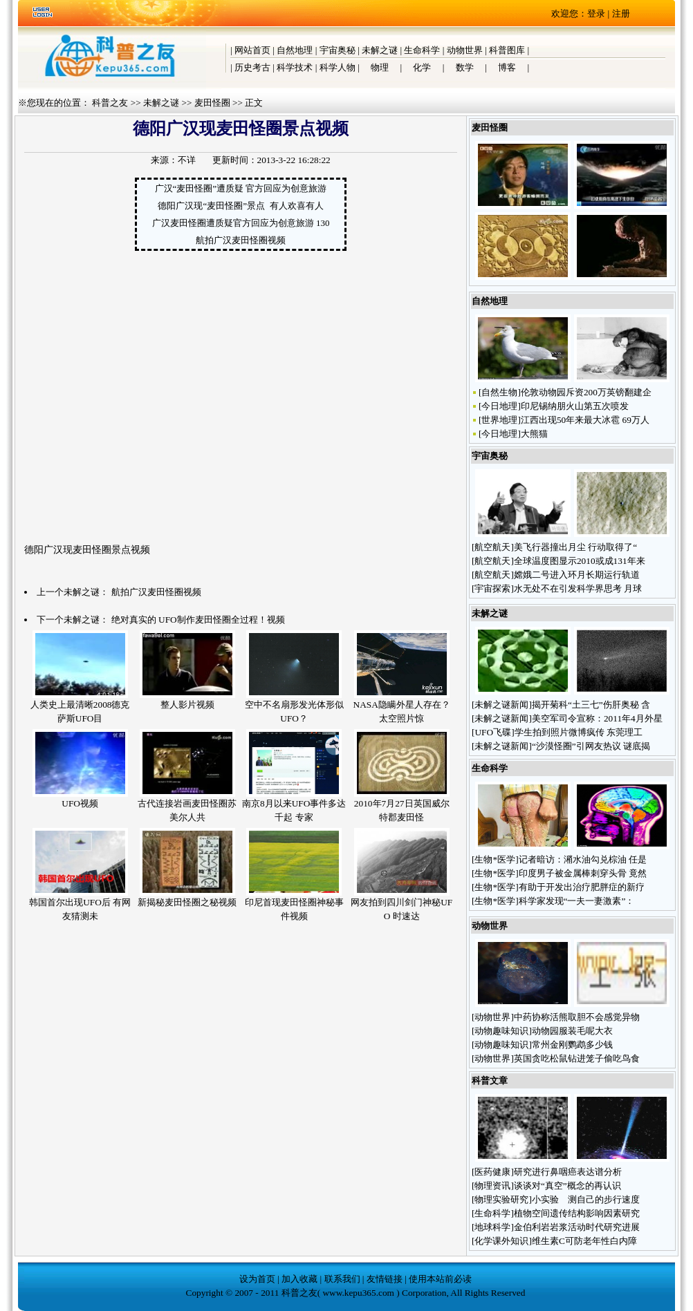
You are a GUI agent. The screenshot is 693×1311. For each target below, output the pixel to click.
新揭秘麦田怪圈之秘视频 (187, 902)
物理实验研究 (501, 1199)
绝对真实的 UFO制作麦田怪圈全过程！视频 (198, 619)
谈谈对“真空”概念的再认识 (567, 1185)
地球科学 (492, 1227)
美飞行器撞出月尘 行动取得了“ (575, 547)
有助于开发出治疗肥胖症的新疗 (582, 887)
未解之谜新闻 (501, 704)
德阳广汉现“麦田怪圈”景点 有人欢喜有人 (240, 205)
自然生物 (499, 392)
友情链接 (385, 1279)
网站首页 (252, 50)
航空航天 (492, 547)
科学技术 (295, 67)
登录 (596, 13)
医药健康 (492, 1172)
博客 (507, 67)
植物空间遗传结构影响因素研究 (577, 1213)
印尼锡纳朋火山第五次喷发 (575, 406)
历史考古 (252, 67)
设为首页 (257, 1279)
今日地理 (499, 406)
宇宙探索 (492, 588)
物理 (380, 67)
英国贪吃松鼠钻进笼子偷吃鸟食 (577, 1058)
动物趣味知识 (501, 1031)
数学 (465, 67)
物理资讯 (492, 1185)
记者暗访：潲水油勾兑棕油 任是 (583, 859)
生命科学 (422, 50)
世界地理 (499, 420)
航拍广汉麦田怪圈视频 (241, 240)
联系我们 (342, 1279)
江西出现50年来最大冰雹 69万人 (585, 420)
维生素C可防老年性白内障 (584, 1241)
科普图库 (507, 50)
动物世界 (465, 50)
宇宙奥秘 (337, 50)
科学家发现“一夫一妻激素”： (577, 901)
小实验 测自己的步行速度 (586, 1199)
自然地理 (295, 50)
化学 (422, 67)
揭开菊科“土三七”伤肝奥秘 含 (591, 704)
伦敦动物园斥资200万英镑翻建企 (586, 392)
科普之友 (110, 102)
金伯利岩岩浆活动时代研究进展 (577, 1227)
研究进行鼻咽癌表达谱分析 (568, 1172)
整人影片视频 (187, 704)
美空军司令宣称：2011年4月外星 (597, 718)
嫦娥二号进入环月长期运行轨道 (577, 574)
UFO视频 (80, 803)
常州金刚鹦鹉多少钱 (573, 1044)
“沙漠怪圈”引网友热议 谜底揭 (591, 746)
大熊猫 (534, 433)
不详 (187, 160)
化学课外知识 (501, 1241)
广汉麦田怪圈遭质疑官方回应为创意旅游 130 (241, 223)
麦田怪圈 (212, 102)
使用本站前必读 (440, 1279)
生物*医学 (494, 859)
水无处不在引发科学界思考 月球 (578, 588)
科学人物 (337, 67)
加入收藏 (299, 1279)
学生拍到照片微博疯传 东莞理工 (579, 732)
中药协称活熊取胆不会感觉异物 (577, 1017)
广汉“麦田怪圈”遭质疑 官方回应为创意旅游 (241, 188)
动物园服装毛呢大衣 (573, 1031)
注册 (621, 13)
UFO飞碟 (492, 732)
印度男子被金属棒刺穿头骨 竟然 (583, 873)
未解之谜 (380, 50)
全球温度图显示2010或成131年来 (579, 561)
